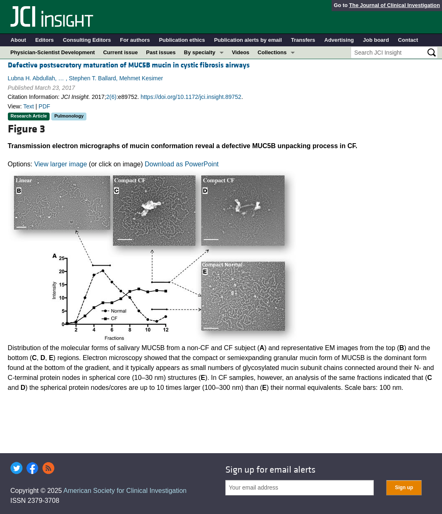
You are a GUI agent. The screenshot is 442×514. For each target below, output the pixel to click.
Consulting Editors (87, 40)
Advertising (339, 40)
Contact (408, 40)
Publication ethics (182, 40)
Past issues (161, 52)
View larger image (60, 164)
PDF (44, 106)
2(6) (111, 97)
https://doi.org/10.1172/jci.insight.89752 (191, 97)
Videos (240, 52)
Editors (44, 40)
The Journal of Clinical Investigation (394, 5)
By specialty (199, 52)
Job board (376, 40)
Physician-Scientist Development (52, 52)
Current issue (120, 52)
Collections (272, 52)
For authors (135, 40)
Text (28, 106)
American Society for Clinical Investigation (124, 490)
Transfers (303, 40)
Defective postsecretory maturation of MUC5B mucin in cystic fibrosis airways (129, 65)
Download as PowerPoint (182, 164)
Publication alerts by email (248, 40)
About (18, 40)
